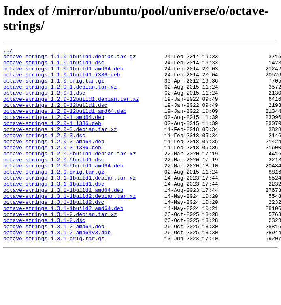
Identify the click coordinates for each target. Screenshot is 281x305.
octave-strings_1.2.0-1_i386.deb (52, 138)
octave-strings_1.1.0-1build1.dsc (53, 66)
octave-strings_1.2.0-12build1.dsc (55, 117)
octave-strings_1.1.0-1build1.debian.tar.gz (69, 58)
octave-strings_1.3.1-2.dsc (44, 255)
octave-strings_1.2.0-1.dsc (44, 102)
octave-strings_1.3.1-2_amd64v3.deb (57, 269)
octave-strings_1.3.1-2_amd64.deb (53, 262)
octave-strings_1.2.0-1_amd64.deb (53, 131)
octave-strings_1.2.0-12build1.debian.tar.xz (71, 109)
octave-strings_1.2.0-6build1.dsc (53, 182)
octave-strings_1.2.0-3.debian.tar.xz (60, 146)
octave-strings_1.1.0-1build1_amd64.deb (63, 73)
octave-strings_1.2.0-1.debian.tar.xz (60, 95)
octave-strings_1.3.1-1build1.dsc (53, 211)
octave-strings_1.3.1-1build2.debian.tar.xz (69, 226)
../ (8, 51)
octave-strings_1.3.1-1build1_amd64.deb (63, 218)
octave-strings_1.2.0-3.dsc (44, 153)
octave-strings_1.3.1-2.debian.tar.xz (60, 248)
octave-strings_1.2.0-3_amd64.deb (53, 160)
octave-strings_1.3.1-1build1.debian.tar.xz (69, 204)
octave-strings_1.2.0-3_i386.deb (52, 168)
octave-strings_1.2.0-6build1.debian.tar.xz (69, 175)
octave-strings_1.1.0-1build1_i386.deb (61, 80)
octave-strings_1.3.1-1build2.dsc (53, 233)
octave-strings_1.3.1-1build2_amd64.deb (63, 240)
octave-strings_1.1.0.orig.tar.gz (53, 87)
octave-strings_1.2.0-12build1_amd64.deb (64, 124)
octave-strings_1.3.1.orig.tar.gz (53, 277)
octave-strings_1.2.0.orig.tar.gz (53, 197)
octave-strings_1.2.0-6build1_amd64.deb (63, 189)
